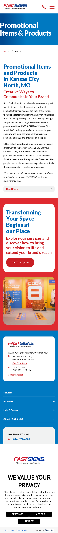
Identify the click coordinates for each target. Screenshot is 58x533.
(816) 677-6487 (21, 439)
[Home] (15, 6)
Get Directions (19, 363)
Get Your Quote (20, 262)
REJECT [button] (29, 521)
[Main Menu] (52, 6)
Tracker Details (21, 530)
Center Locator (15, 374)
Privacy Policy (9, 530)
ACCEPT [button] (40, 514)
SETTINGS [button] (17, 514)
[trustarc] (49, 530)
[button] (53, 448)
